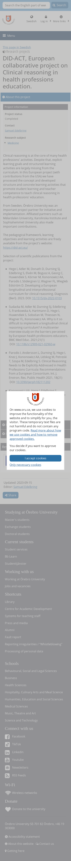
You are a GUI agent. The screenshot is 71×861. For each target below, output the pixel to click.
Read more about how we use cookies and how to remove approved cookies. (35, 434)
